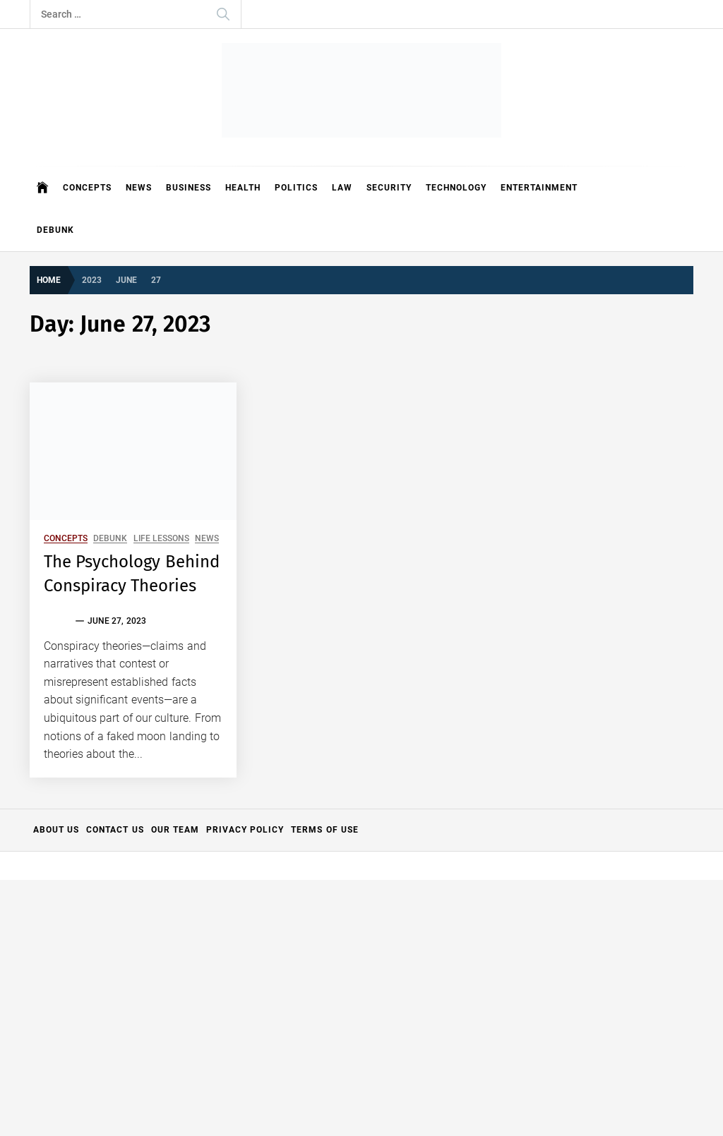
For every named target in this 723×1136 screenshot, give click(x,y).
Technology (456, 188)
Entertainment (539, 188)
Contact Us (114, 830)
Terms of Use (325, 830)
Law (342, 188)
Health (243, 188)
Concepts (87, 188)
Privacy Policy (245, 830)
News (139, 188)
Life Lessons (161, 538)
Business (188, 188)
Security (389, 188)
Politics (296, 188)
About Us (56, 830)
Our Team (175, 830)
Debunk (55, 230)
